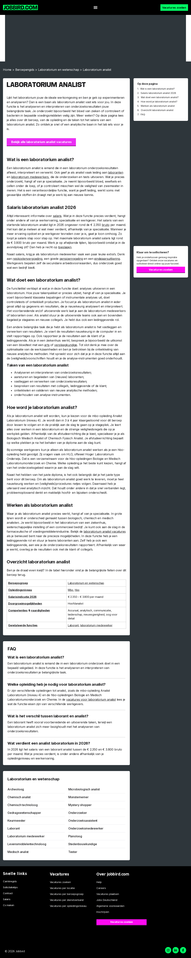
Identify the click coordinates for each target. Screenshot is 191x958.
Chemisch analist (19, 797)
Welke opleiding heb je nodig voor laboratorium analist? (56, 684)
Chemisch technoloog (22, 805)
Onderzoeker (77, 813)
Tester (72, 852)
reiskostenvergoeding (27, 259)
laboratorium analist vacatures (105, 531)
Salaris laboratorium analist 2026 (158, 93)
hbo (77, 589)
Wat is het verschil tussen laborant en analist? (47, 716)
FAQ (143, 114)
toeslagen (64, 247)
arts (46, 345)
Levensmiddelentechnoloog (26, 844)
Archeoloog (15, 789)
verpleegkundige (65, 345)
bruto (105, 225)
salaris (57, 216)
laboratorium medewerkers (30, 177)
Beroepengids (24, 70)
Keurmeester (16, 820)
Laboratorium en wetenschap (58, 70)
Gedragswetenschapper (24, 813)
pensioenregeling (71, 259)
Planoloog (75, 836)
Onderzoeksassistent (83, 820)
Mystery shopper (80, 805)
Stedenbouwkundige (82, 844)
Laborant (73, 625)
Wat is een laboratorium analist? (35, 657)
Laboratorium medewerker (26, 836)
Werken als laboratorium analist (158, 105)
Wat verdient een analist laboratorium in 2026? (48, 743)
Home (7, 70)
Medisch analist (18, 852)
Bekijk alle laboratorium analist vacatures (41, 142)
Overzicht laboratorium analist (157, 110)
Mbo (70, 589)
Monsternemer (78, 797)
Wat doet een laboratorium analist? (160, 97)
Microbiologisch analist (84, 789)
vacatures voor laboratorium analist (91, 699)
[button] (95, 7)
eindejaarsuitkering (107, 259)
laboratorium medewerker (96, 625)
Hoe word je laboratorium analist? (159, 101)
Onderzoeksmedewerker (85, 828)
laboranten (115, 172)
